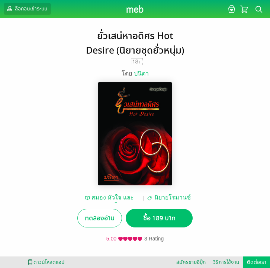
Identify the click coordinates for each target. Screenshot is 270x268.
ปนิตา (141, 73)
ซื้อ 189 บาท (159, 218)
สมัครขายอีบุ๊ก (191, 262)
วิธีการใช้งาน (226, 262)
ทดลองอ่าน (100, 218)
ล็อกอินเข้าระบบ (26, 8)
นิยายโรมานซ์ (172, 197)
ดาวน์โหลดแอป (45, 262)
